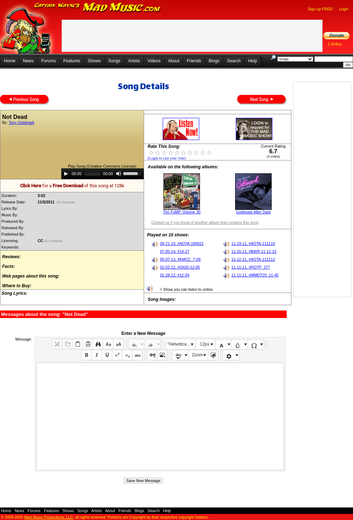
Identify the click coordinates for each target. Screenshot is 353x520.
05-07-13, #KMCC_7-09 (180, 259)
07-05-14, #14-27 (174, 251)
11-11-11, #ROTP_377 (251, 267)
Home (9, 60)
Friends (194, 60)
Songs (114, 60)
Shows (94, 60)
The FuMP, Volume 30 (182, 212)
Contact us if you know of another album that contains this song (204, 222)
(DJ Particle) (66, 202)
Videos (153, 60)
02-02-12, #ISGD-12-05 (180, 267)
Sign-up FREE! (320, 9)
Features (71, 60)
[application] (102, 173)
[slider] (92, 173)
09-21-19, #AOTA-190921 (182, 243)
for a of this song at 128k (72, 185)
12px (204, 344)
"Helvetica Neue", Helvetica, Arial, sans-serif (181, 344)
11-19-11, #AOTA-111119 (253, 243)
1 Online (335, 44)
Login (343, 9)
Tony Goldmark (21, 122)
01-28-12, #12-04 (174, 275)
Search (233, 60)
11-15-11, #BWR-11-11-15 (254, 251)
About (173, 60)
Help (252, 60)
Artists (134, 60)
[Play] (66, 174)
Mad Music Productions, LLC (48, 517)
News (28, 60)
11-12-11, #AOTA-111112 (253, 259)
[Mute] (118, 174)
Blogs (214, 60)
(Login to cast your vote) (167, 158)
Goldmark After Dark (253, 212)
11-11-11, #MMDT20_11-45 (255, 275)
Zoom (197, 354)
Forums (48, 60)
